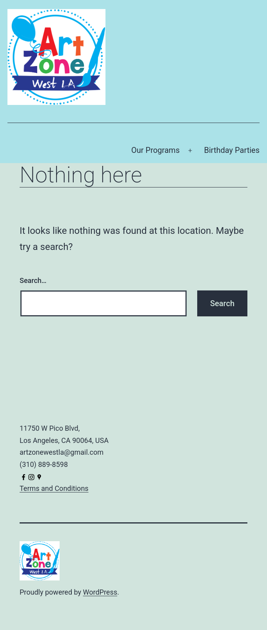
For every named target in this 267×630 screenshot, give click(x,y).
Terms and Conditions (54, 488)
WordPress (100, 592)
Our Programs (155, 150)
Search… (33, 280)
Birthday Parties (232, 150)
